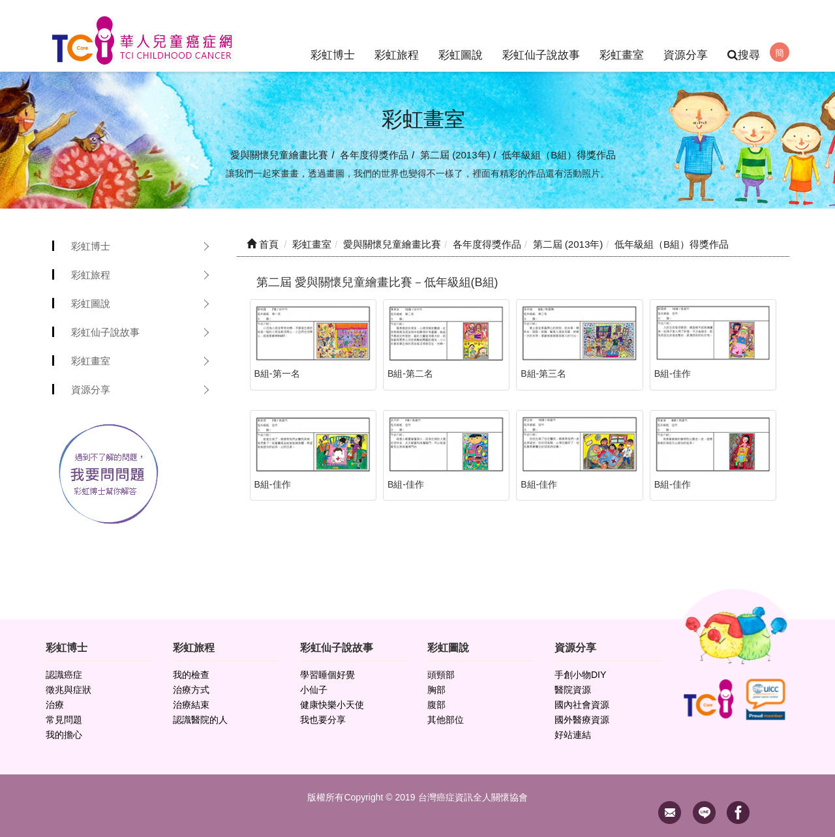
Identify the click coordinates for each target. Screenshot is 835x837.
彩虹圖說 (460, 35)
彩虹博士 (333, 35)
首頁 (263, 244)
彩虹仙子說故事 (541, 35)
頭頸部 (441, 674)
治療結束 (191, 704)
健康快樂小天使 (332, 704)
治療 (55, 704)
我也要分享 (323, 719)
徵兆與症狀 (68, 689)
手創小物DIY (580, 674)
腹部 (436, 704)
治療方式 (191, 689)
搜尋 (743, 55)
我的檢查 (191, 674)
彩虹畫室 (622, 35)
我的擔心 (64, 734)
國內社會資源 (581, 704)
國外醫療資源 (581, 719)
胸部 (436, 689)
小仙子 (313, 689)
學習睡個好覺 (327, 674)
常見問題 (64, 719)
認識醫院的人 (200, 719)
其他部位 (445, 719)
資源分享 (685, 35)
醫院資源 (572, 689)
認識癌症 (64, 674)
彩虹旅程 (396, 35)
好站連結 (572, 734)
